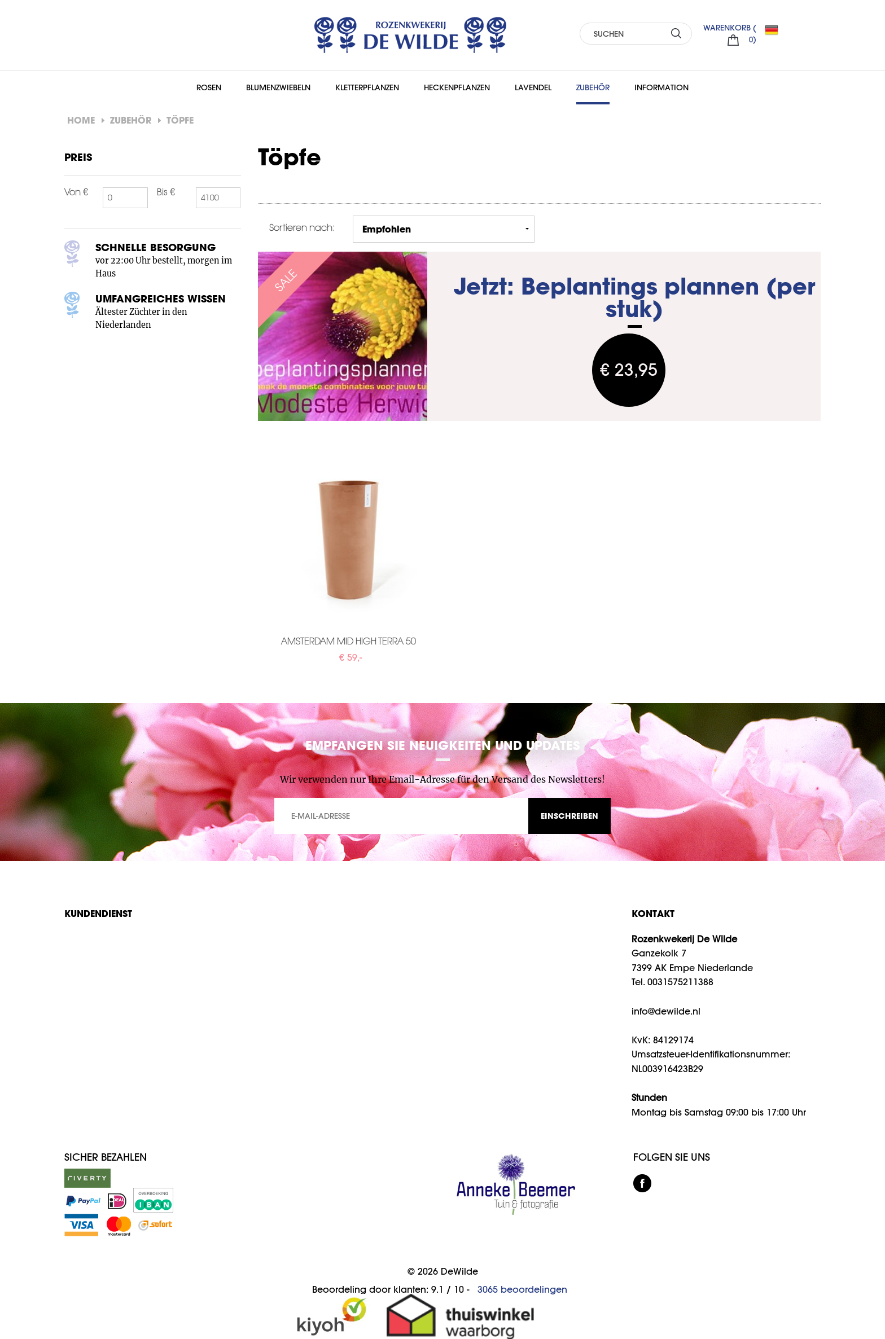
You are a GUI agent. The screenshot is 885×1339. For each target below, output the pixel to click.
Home (81, 120)
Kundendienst (98, 913)
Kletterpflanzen (367, 87)
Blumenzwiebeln (278, 87)
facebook (642, 1183)
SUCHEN (676, 33)
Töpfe (180, 120)
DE (776, 30)
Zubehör (593, 87)
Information (661, 87)
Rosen (208, 87)
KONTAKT (653, 913)
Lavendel (533, 87)
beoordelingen (522, 1289)
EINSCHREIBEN (569, 815)
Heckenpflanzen (457, 87)
